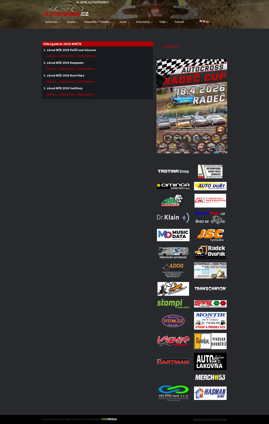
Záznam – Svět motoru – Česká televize (70, 55)
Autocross (51, 22)
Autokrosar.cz (171, 46)
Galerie (71, 22)
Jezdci (123, 22)
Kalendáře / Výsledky (97, 22)
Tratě (162, 22)
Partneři (179, 22)
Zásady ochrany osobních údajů (210, 419)
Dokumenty (143, 22)
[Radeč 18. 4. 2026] (191, 157)
